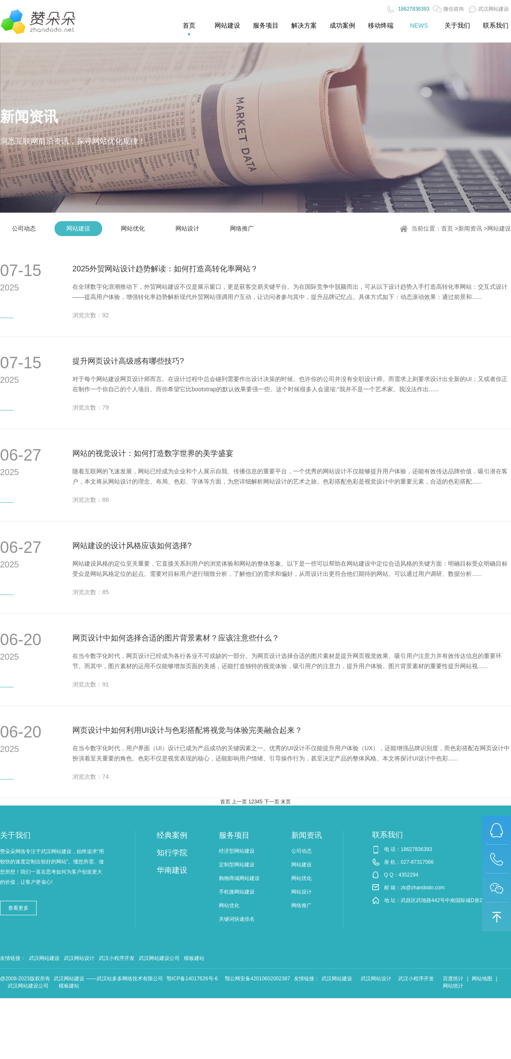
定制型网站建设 (237, 865)
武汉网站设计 (79, 958)
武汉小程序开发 (117, 958)
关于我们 (15, 835)
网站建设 (78, 228)
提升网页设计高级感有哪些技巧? (128, 361)
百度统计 (453, 979)
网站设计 (187, 228)
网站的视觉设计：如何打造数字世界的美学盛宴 (152, 453)
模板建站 (194, 958)
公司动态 (24, 228)
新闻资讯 (470, 228)
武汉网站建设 (489, 9)
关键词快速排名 (237, 919)
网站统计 (453, 986)
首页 (447, 228)
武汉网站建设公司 (159, 958)
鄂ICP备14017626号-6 (192, 979)
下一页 (271, 802)
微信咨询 (448, 9)
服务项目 (234, 835)
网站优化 (133, 228)
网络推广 (242, 228)
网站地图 (482, 979)
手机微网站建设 (237, 892)
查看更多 (18, 908)
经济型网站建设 (237, 851)
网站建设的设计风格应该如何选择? (132, 545)
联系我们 (387, 835)
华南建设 (172, 870)
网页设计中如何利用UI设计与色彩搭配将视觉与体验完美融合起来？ (187, 730)
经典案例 (172, 835)
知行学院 (172, 852)
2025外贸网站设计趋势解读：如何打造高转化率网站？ (165, 269)
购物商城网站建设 (239, 878)
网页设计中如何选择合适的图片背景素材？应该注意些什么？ (175, 638)
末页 (286, 802)
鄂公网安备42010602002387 (257, 979)
